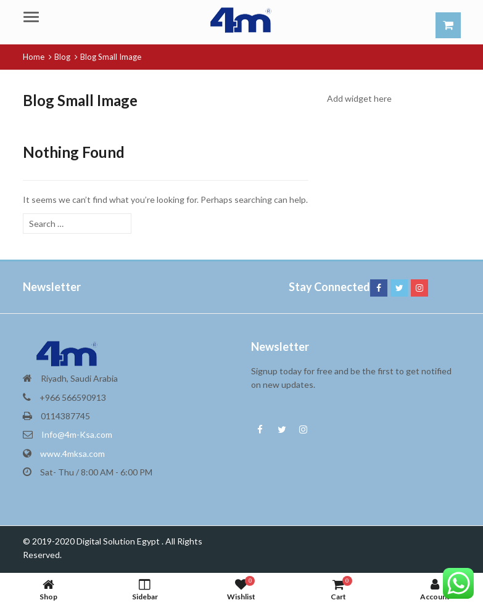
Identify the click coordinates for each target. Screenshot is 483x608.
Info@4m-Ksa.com (76, 434)
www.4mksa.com (72, 453)
